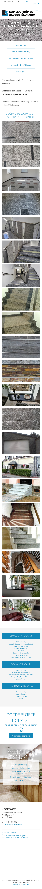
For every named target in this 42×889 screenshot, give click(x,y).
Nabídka (11, 32)
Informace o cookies (9, 833)
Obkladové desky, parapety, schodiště (21, 644)
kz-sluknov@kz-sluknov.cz (28, 2)
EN (38, 4)
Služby (21, 699)
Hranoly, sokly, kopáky (21, 655)
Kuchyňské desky (21, 45)
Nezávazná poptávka (21, 736)
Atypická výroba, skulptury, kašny (21, 657)
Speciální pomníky (21, 696)
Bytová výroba (21, 32)
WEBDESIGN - (21, 884)
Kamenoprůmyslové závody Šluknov (20, 30)
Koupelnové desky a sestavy (21, 52)
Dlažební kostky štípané (21, 646)
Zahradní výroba (21, 72)
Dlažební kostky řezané (21, 648)
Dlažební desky (21, 642)
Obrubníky (21, 651)
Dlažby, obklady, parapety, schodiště (22, 33)
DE (35, 4)
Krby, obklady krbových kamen (21, 65)
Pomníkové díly (21, 692)
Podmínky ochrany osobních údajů (14, 835)
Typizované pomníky (21, 694)
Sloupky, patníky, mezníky (21, 653)
